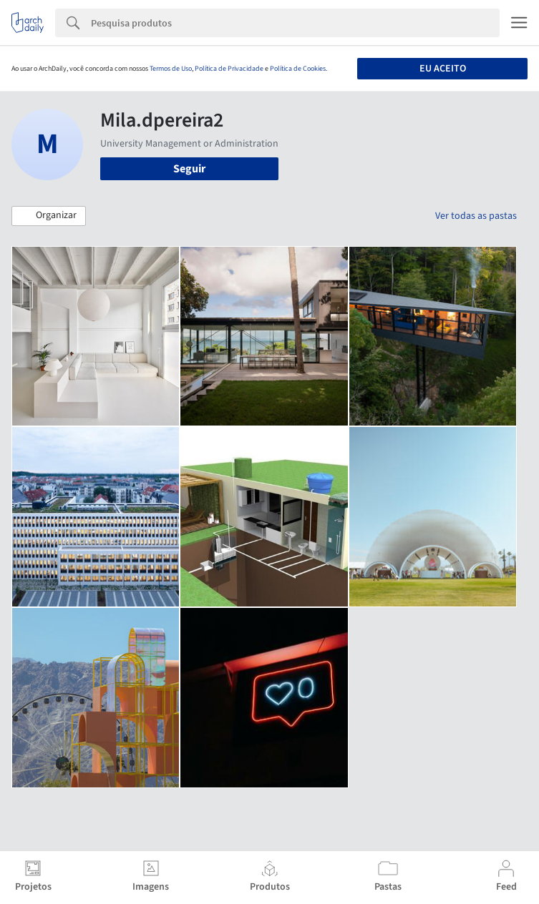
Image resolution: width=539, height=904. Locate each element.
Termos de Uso (171, 69)
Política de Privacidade (229, 69)
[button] (48, 216)
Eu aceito (442, 69)
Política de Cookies (298, 69)
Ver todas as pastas (476, 216)
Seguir (189, 169)
